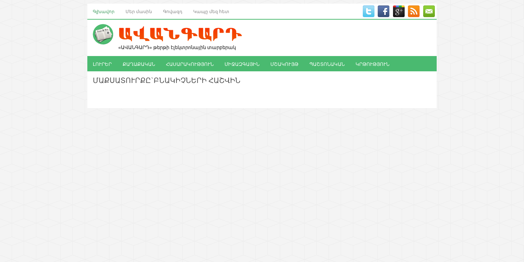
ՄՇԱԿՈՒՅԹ (284, 63)
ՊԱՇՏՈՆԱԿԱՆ (327, 63)
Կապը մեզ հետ (211, 11)
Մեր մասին (139, 11)
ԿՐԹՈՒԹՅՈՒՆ (372, 63)
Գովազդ (172, 11)
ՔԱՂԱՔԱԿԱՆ (139, 63)
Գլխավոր (104, 11)
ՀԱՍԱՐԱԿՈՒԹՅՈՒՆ (190, 63)
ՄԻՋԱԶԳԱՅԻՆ (242, 63)
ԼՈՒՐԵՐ (102, 63)
